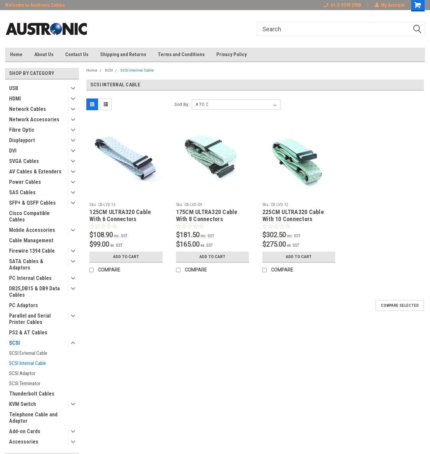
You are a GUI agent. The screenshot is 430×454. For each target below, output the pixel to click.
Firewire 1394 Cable (32, 251)
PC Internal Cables (30, 278)
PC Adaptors (23, 305)
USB (13, 88)
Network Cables (27, 109)
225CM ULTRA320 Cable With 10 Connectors (293, 215)
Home (16, 54)
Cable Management (31, 240)
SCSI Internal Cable (27, 363)
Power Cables (25, 182)
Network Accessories (34, 119)
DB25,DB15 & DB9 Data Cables (34, 291)
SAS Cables (22, 192)
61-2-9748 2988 (342, 5)
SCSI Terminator (24, 383)
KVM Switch (22, 404)
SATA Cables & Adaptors (26, 264)
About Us (43, 54)
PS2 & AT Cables (28, 332)
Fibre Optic (21, 130)
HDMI (15, 98)
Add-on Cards (24, 431)
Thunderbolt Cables (31, 393)
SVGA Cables (24, 161)
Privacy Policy (231, 54)
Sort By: (181, 104)
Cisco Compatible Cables (29, 216)
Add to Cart (126, 256)
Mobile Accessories (32, 230)
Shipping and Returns (123, 54)
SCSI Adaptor (22, 373)
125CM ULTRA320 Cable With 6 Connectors (120, 215)
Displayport (22, 140)
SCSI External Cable (28, 353)
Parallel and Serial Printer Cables (30, 319)
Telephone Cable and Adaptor (33, 417)
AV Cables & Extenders (35, 171)
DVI (12, 151)
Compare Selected (400, 305)
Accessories (23, 442)
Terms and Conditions (181, 54)
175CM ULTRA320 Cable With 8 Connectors (207, 215)
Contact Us (76, 54)
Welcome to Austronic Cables (35, 5)
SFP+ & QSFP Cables (32, 203)
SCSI (14, 343)
